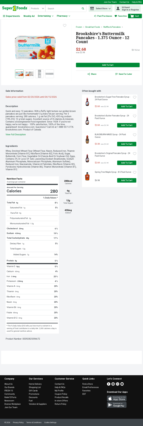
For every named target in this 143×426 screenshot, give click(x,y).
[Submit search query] (83, 8)
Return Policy (60, 404)
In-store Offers (61, 401)
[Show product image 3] (39, 73)
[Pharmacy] (63, 16)
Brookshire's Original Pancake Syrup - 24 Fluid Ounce (113, 154)
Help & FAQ (137, 2)
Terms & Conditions (33, 422)
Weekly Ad (28, 16)
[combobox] (37, 8)
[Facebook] (108, 385)
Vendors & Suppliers (38, 404)
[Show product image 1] (19, 73)
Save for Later (123, 74)
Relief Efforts (10, 397)
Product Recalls (61, 397)
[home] (15, 8)
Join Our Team (110, 2)
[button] (137, 16)
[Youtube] (122, 385)
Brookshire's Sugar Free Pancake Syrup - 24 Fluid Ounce (113, 98)
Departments (11, 16)
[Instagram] (117, 385)
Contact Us (124, 2)
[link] (103, 16)
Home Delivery (35, 384)
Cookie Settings (50, 422)
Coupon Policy (61, 394)
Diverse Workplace (12, 404)
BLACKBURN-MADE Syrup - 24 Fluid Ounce (110, 135)
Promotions (34, 394)
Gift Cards (33, 391)
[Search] (66, 8)
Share (92, 74)
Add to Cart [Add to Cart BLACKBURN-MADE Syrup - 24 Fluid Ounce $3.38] (126, 144)
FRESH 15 (8, 391)
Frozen (79, 27)
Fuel (31, 401)
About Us (8, 384)
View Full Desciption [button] (16, 134)
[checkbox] (64, 26)
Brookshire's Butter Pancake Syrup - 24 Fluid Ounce (112, 117)
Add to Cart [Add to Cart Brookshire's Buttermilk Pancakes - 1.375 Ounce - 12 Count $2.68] (107, 65)
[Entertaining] (45, 16)
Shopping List (35, 387)
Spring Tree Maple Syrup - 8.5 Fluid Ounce (113, 172)
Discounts (33, 397)
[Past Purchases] (103, 16)
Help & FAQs (60, 387)
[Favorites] (120, 16)
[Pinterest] (113, 385)
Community (9, 394)
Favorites (86, 391)
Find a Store (87, 384)
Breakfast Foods (92, 27)
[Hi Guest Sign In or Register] (128, 8)
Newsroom (9, 401)
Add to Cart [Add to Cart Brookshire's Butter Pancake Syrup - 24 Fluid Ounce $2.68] (126, 125)
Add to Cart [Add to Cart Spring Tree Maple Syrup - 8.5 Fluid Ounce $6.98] (126, 180)
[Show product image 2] (29, 73)
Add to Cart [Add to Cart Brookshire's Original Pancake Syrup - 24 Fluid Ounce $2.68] (126, 163)
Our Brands (9, 387)
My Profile (59, 391)
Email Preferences (90, 387)
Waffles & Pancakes (112, 27)
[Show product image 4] (49, 73)
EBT (84, 394)
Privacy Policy (18, 422)
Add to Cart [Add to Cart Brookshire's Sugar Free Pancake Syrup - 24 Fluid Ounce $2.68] (126, 106)
